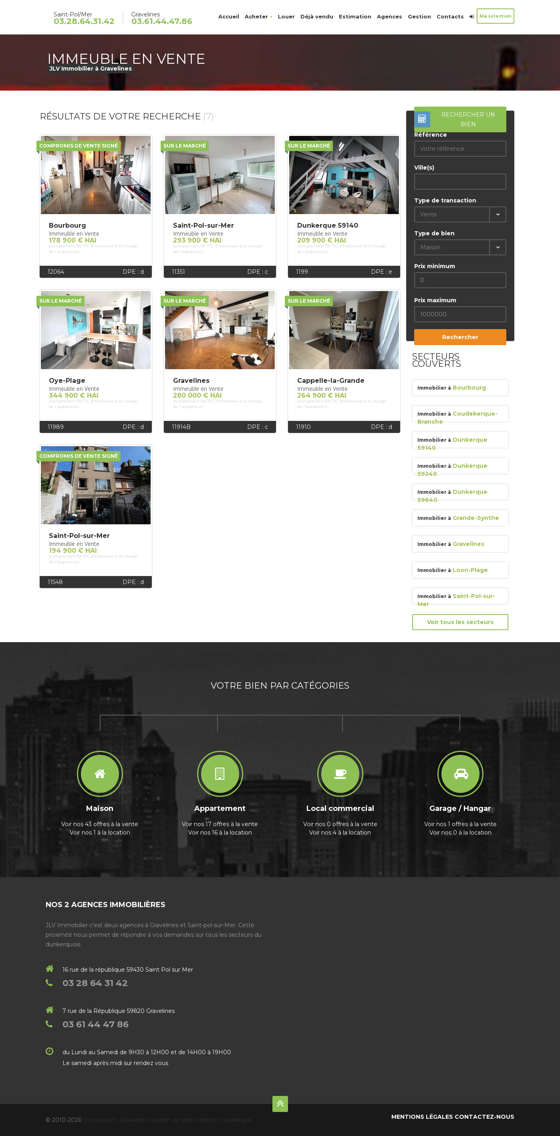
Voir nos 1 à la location (100, 832)
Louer (286, 16)
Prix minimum (434, 266)
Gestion (419, 16)
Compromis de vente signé (78, 146)
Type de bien (434, 233)
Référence (430, 134)
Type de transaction (445, 200)
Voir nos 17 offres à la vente (220, 824)
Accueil (228, 16)
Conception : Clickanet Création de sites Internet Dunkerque (167, 1120)
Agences (389, 16)
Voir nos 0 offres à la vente (340, 824)
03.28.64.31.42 (84, 21)
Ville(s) (424, 167)
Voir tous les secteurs (460, 622)
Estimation (355, 16)
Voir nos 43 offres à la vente (99, 824)
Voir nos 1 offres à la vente (460, 824)
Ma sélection (495, 16)
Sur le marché (184, 146)
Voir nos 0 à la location (460, 832)
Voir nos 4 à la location (340, 832)
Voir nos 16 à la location (220, 832)
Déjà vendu (316, 16)
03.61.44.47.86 (161, 21)
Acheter (258, 16)
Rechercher (460, 337)
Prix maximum (435, 300)
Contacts (450, 16)
